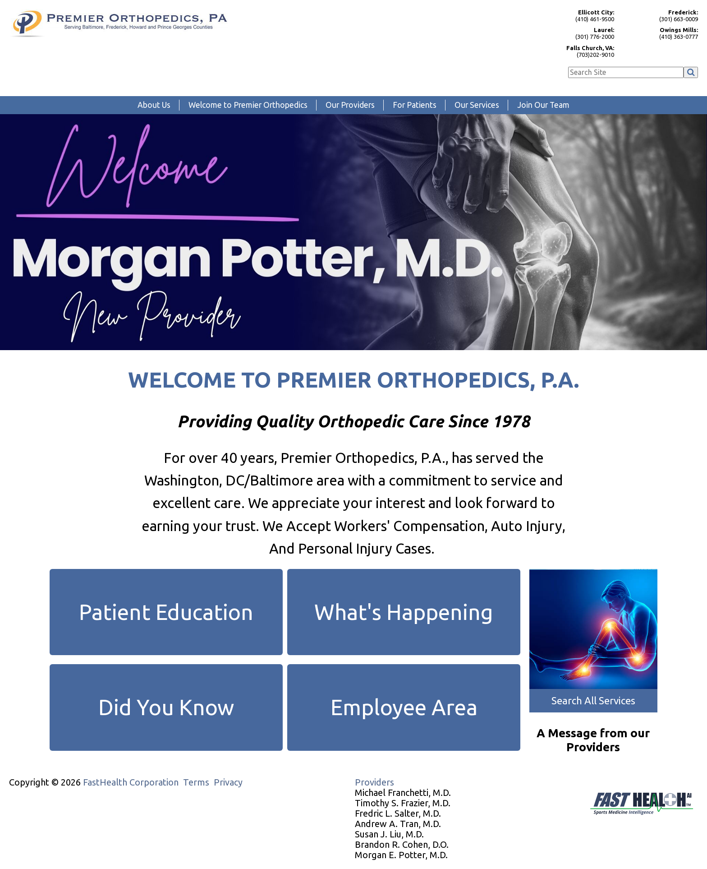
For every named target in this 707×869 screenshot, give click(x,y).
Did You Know (166, 707)
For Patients (414, 105)
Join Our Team (543, 105)
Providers (374, 782)
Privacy (228, 782)
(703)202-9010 (576, 51)
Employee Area (404, 707)
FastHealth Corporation (131, 782)
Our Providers (350, 105)
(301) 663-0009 (660, 15)
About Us (154, 105)
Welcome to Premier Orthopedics (248, 105)
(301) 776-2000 (576, 33)
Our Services (476, 105)
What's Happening (403, 612)
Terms (196, 782)
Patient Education (166, 612)
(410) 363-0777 (660, 33)
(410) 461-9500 (576, 15)
